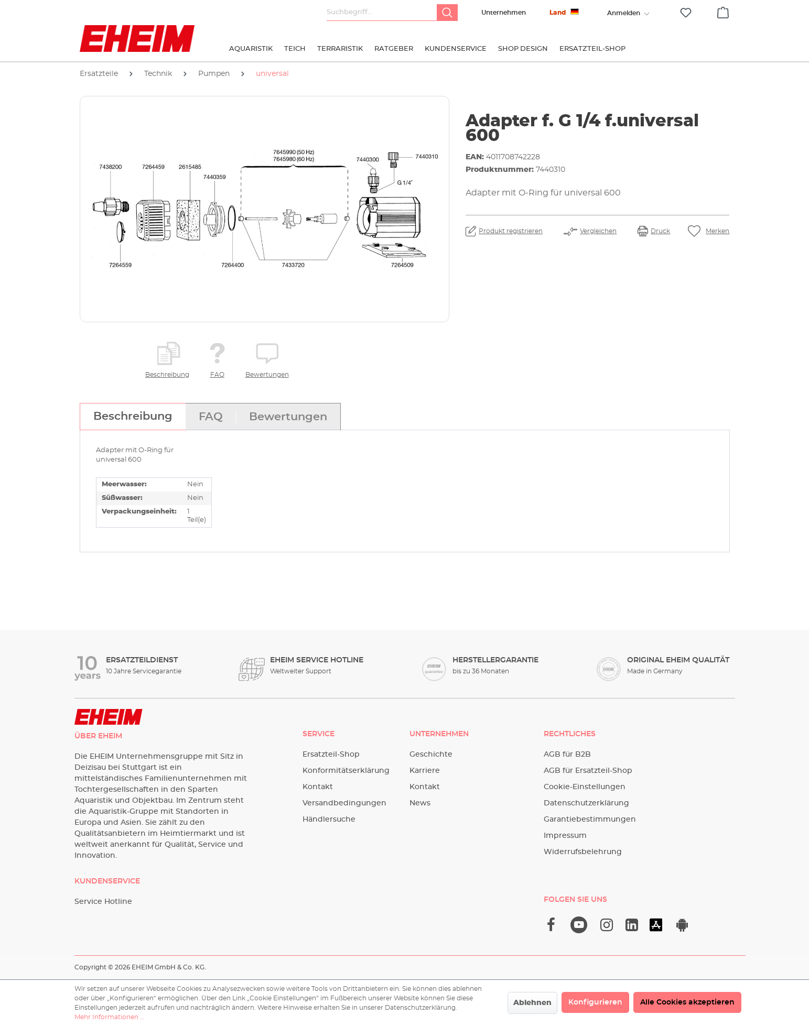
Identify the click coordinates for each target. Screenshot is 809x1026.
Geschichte (430, 754)
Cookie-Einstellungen (584, 787)
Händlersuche (329, 819)
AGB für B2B (567, 754)
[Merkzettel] (686, 13)
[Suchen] (447, 12)
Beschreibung (167, 375)
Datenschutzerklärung (586, 803)
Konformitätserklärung (346, 770)
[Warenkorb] (723, 11)
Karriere (424, 770)
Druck (660, 231)
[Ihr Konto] (624, 13)
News (419, 803)
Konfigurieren (595, 1002)
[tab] (133, 416)
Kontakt (318, 787)
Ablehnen (532, 1003)
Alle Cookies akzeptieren (687, 1002)
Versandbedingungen (344, 803)
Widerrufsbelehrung (583, 852)
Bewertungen (267, 375)
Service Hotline (103, 901)
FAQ (217, 375)
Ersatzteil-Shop (331, 754)
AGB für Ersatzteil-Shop (588, 770)
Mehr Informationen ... (109, 1017)
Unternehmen (503, 12)
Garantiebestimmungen (590, 819)
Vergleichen (598, 231)
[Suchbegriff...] (382, 12)
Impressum (565, 835)
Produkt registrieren (511, 231)
